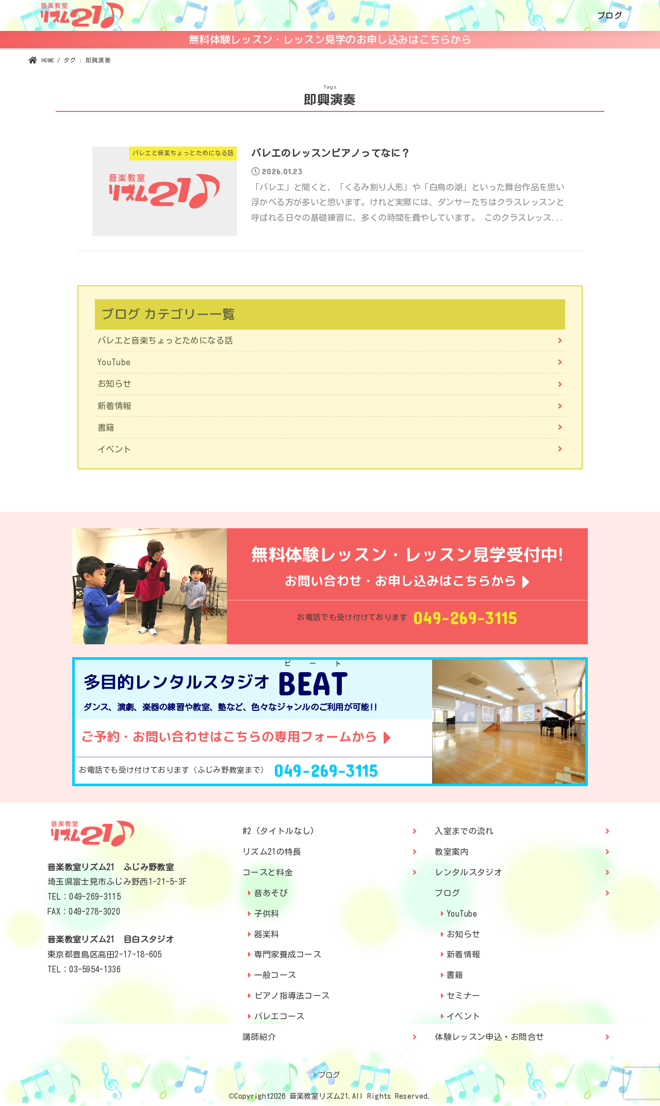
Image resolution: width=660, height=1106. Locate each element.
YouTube (114, 362)
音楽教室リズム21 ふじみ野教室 (110, 862)
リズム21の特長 (271, 847)
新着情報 (114, 405)
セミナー (463, 991)
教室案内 (451, 847)
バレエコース (279, 1011)
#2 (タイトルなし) (278, 826)
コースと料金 (267, 867)
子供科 (266, 908)
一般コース (275, 970)
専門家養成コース (287, 950)
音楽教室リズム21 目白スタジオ (110, 935)
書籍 (105, 428)
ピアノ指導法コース (292, 991)
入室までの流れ (464, 826)
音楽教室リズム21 (319, 1091)
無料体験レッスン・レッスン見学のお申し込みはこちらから (330, 39)
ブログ (609, 15)
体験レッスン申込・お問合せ (489, 1032)
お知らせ (114, 384)
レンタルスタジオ (468, 867)
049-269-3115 (465, 618)
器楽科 (266, 929)
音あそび (271, 888)
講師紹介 (259, 1032)
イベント (114, 449)
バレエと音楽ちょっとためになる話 (165, 340)
